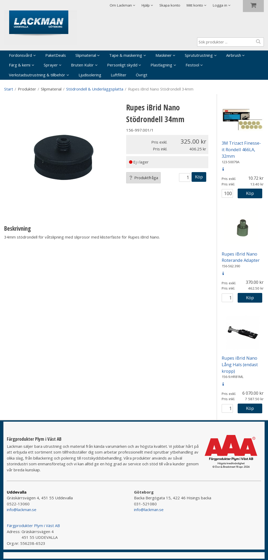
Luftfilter (118, 74)
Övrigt (141, 74)
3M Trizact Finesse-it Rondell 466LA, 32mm (241, 149)
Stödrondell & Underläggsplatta (94, 89)
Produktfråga (143, 177)
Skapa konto (169, 5)
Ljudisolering (90, 74)
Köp (199, 177)
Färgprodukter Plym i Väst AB (33, 525)
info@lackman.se (21, 509)
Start (8, 89)
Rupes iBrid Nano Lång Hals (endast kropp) (240, 364)
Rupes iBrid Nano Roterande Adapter (241, 257)
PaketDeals (55, 55)
